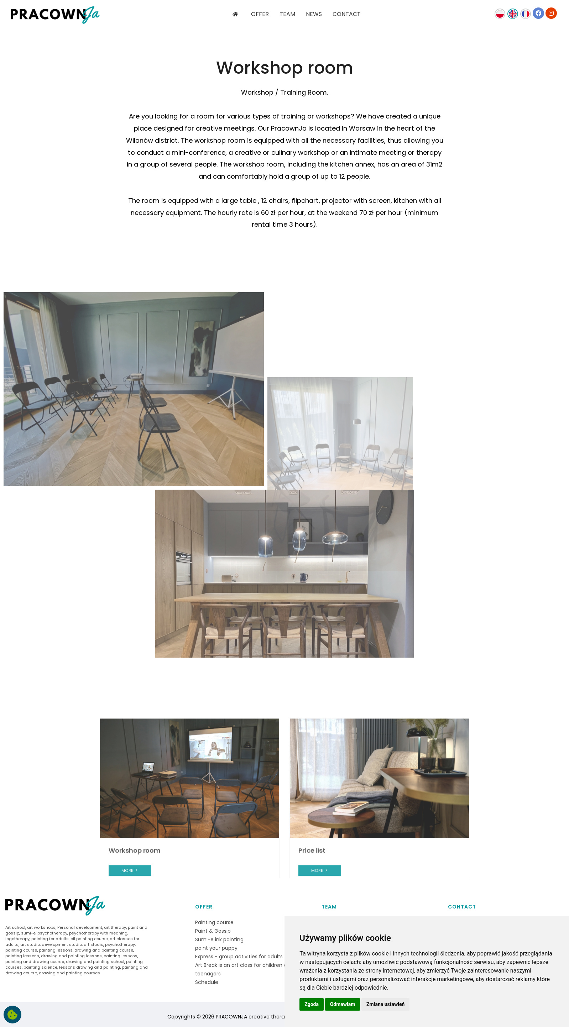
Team (329, 906)
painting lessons (56, 950)
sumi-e (28, 933)
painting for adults (50, 939)
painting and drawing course (34, 961)
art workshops (41, 927)
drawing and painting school (95, 961)
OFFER (260, 14)
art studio (30, 944)
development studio (62, 944)
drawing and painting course (103, 950)
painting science (40, 967)
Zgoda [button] (311, 1004)
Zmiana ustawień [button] (385, 1004)
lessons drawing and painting (89, 967)
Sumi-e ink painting (219, 939)
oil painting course (89, 939)
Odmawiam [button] (342, 1004)
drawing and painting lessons (71, 956)
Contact (462, 906)
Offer (204, 906)
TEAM (287, 14)
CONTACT (347, 14)
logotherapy (17, 939)
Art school (15, 927)
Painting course (214, 922)
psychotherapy (52, 933)
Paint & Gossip (213, 930)
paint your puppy (216, 948)
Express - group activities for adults (239, 956)
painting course (21, 950)
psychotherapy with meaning (98, 933)
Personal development (79, 927)
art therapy (115, 927)
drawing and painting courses (69, 973)
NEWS (314, 14)
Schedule (206, 982)
